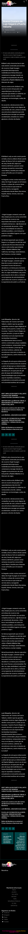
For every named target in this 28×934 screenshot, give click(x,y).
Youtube (6, 921)
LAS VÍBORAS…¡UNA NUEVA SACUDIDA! (13, 415)
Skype (5, 917)
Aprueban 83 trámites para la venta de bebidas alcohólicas (7, 839)
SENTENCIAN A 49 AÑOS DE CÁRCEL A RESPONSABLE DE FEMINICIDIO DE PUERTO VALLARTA (13, 402)
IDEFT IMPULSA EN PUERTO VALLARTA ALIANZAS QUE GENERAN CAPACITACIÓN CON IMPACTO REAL (13, 395)
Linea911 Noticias (21, 931)
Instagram (6, 915)
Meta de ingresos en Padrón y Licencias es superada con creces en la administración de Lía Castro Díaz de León (20, 843)
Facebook (6, 912)
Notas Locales (10, 30)
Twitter (6, 919)
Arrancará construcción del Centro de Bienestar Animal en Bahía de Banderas (13, 409)
